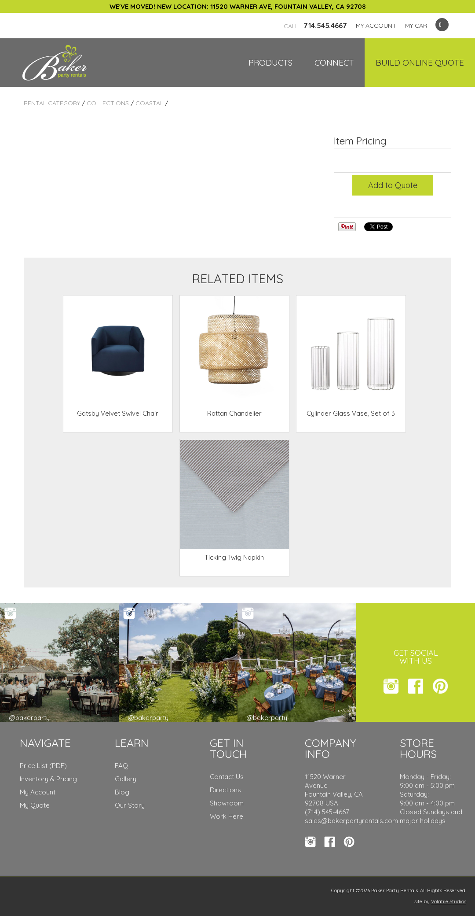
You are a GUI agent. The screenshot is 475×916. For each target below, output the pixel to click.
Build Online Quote (420, 62)
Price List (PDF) (43, 765)
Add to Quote (392, 185)
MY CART (418, 26)
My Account (37, 792)
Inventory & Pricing (48, 779)
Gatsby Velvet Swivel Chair (117, 413)
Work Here (226, 816)
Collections (108, 103)
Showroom (227, 803)
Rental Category (52, 103)
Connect (334, 62)
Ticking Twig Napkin (234, 557)
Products (270, 62)
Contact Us (227, 776)
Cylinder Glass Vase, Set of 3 (351, 413)
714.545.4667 (315, 25)
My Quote (35, 805)
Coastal (149, 103)
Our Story (130, 805)
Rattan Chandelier (234, 413)
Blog (122, 792)
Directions (225, 790)
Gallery (125, 779)
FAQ (121, 765)
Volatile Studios (448, 901)
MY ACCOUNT (376, 26)
